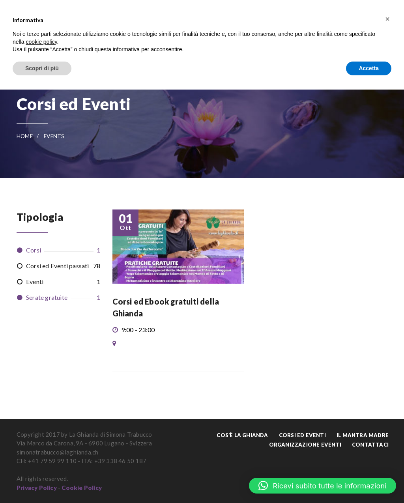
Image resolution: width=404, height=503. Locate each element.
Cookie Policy (82, 487)
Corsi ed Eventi (302, 435)
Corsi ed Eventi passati (57, 265)
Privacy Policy (37, 487)
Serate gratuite (46, 297)
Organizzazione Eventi (305, 444)
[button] (322, 486)
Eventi (34, 281)
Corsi (33, 250)
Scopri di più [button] (42, 68)
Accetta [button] (369, 68)
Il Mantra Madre (363, 435)
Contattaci (370, 444)
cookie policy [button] (41, 42)
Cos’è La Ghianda (242, 435)
